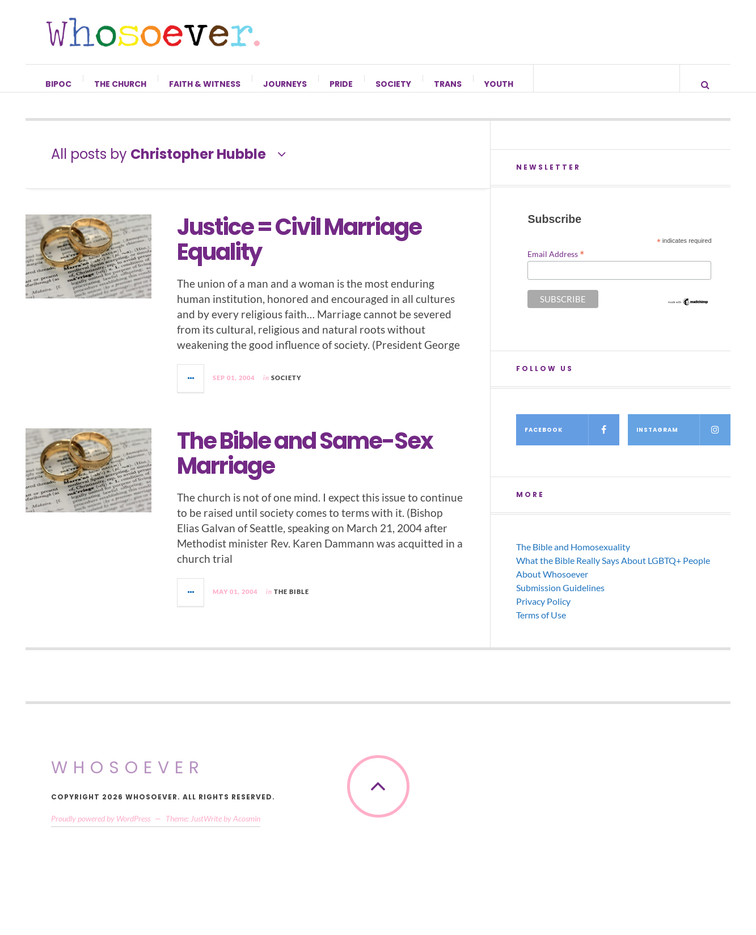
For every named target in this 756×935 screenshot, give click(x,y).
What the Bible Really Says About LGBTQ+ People (613, 571)
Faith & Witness (205, 84)
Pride (341, 84)
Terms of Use (541, 626)
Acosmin (246, 830)
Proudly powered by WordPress (100, 830)
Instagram (683, 441)
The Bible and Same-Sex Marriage (305, 464)
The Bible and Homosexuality (573, 558)
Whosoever (128, 779)
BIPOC (59, 84)
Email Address (555, 265)
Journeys (285, 84)
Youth (499, 84)
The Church (121, 84)
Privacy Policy (543, 612)
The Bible (291, 603)
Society (394, 84)
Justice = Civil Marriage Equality (299, 250)
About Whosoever (552, 585)
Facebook (572, 441)
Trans (448, 84)
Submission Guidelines (560, 598)
